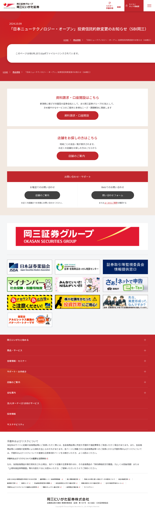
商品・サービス (14, 350)
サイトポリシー (89, 487)
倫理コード (24, 483)
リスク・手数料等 (109, 7)
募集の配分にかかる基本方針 (90, 483)
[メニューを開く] (149, 5)
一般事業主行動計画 (71, 487)
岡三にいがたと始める (18, 339)
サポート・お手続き (17, 371)
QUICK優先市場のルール (114, 483)
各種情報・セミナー (17, 360)
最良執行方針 (11, 483)
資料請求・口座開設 (76, 115)
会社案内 (11, 392)
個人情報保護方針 (72, 479)
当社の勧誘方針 (123, 479)
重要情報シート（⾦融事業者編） (50, 479)
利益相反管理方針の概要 (42, 483)
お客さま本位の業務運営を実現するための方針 (22, 479)
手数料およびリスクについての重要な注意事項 (26, 458)
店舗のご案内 (76, 156)
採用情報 (11, 413)
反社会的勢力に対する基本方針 (66, 483)
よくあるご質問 (110, 202)
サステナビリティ (15, 424)
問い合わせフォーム (112, 195)
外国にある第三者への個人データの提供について (99, 479)
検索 (119, 7)
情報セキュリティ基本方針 (51, 487)
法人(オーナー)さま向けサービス (23, 403)
